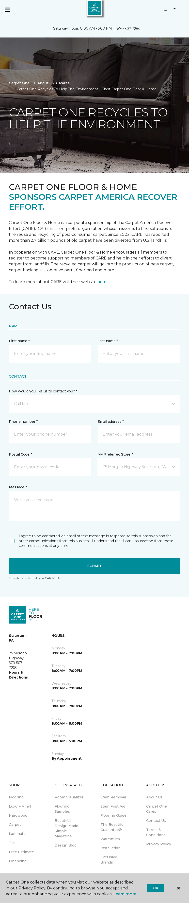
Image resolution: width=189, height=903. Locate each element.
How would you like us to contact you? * (43, 391)
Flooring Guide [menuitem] (113, 815)
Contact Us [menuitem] (156, 820)
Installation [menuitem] (110, 848)
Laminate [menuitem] (17, 833)
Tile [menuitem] (12, 843)
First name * (19, 341)
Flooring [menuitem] (16, 797)
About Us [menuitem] (154, 797)
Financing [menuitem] (18, 861)
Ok (155, 888)
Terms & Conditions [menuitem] (156, 832)
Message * (18, 487)
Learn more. (125, 894)
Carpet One (19, 83)
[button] (165, 9)
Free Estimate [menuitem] (21, 852)
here (101, 281)
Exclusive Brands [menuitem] (108, 860)
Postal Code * (20, 454)
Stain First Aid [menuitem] (112, 806)
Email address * (110, 421)
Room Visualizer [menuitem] (69, 797)
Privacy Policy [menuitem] (158, 844)
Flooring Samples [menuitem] (62, 809)
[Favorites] (174, 9)
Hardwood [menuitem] (18, 815)
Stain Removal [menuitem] (113, 797)
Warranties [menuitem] (110, 839)
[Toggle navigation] (7, 10)
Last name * (107, 341)
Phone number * (23, 421)
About (42, 83)
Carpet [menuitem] (15, 824)
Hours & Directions (18, 675)
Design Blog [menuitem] (66, 845)
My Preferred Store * (115, 454)
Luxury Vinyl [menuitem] (20, 806)
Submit (94, 566)
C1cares (63, 83)
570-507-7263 (128, 28)
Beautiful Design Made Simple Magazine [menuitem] (66, 828)
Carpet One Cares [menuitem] (156, 809)
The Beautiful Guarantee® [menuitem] (112, 827)
